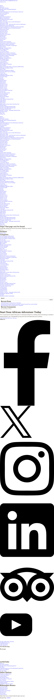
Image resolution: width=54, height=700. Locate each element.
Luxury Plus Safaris (4, 264)
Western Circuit (3, 291)
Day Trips (2, 248)
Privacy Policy (3, 670)
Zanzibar (2, 294)
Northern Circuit (3, 273)
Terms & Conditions (4, 669)
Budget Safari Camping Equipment (8, 665)
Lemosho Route (3, 263)
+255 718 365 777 (4, 645)
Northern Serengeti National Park (7, 276)
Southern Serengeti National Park (7, 283)
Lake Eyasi (2, 259)
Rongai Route (3, 279)
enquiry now (3, 1)
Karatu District (3, 254)
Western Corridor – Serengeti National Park (10, 292)
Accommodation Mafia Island (7, 236)
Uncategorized (3, 288)
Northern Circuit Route (5, 274)
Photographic (3, 278)
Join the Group (3, 253)
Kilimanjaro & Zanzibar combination (8, 257)
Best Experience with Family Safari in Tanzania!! (12, 305)
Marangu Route (3, 268)
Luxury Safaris (3, 266)
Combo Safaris (3, 247)
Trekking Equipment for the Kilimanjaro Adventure (11, 668)
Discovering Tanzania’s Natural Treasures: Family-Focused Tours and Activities (19, 304)
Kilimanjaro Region (4, 258)
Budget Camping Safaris (5, 244)
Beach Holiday (3, 242)
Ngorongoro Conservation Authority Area (9, 272)
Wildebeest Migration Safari (6, 293)
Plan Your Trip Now (12, 318)
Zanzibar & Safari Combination (7, 296)
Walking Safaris (3, 289)
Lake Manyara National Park (6, 261)
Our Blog (2, 667)
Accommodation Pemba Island (7, 237)
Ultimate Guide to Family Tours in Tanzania (11, 303)
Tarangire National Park (5, 286)
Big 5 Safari (2, 243)
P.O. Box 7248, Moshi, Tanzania (7, 641)
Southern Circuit (3, 282)
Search (2, 298)
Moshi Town (2, 271)
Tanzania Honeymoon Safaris (7, 284)
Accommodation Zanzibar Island (7, 238)
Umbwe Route (3, 287)
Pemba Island (3, 277)
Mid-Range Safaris (4, 269)
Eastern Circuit (3, 249)
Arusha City (2, 239)
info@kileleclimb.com (13, 0)
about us (2, 663)
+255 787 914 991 (4, 0)
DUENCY (9, 697)
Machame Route (4, 267)
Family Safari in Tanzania (6, 251)
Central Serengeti (4, 246)
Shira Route (2, 281)
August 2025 (3, 233)
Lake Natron (3, 262)
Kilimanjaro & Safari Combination (8, 256)
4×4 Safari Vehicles (4, 664)
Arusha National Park (5, 241)
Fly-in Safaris (3, 252)
